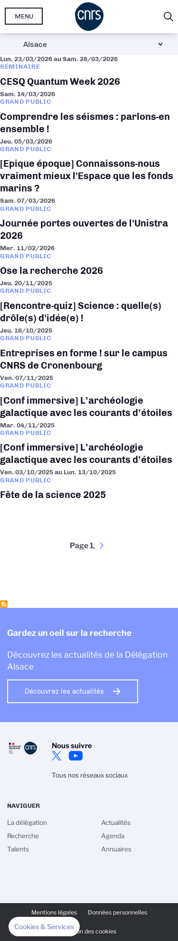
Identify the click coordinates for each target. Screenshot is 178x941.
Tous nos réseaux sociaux (90, 775)
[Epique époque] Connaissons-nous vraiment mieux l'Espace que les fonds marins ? (89, 167)
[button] (44, 927)
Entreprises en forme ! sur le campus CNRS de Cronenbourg (89, 350)
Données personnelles (117, 912)
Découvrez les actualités (64, 691)
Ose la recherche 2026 (89, 261)
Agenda (112, 836)
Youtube (75, 755)
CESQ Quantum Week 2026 (89, 72)
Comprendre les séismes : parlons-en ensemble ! (89, 113)
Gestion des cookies (89, 931)
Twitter (56, 755)
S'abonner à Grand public (4, 604)
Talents (18, 849)
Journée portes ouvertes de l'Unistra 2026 (89, 220)
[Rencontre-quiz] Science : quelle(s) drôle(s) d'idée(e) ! (89, 302)
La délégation (27, 822)
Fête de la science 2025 (89, 485)
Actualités (116, 822)
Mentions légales (54, 912)
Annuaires (116, 849)
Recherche (23, 836)
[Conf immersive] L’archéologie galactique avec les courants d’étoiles (89, 397)
